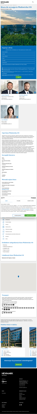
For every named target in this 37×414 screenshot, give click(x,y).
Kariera (20, 395)
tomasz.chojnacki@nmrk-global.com (6, 99)
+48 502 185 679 (4, 98)
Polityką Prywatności (4, 75)
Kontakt (20, 396)
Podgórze (7, 9)
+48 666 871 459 (21, 98)
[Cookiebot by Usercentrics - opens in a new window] (31, 198)
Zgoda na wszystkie (30, 215)
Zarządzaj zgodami (18, 215)
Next (34, 27)
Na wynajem (4, 393)
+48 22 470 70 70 (22, 385)
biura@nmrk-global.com (23, 387)
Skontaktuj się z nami (5, 189)
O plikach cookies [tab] (30, 200)
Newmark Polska (22, 394)
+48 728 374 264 (4, 122)
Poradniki (3, 407)
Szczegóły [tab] (18, 200)
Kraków (10, 9)
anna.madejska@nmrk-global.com (6, 123)
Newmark (20, 393)
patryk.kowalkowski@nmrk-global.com (25, 99)
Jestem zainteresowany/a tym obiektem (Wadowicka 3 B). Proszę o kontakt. (18, 65)
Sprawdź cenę (18, 364)
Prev (2, 27)
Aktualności (4, 404)
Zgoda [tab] (6, 200)
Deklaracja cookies (22, 399)
